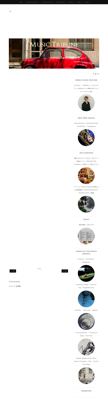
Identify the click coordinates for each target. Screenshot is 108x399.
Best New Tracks (47, 2)
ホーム (39, 268)
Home (21, 2)
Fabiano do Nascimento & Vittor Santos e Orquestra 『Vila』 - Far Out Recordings (86, 361)
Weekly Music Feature (32, 2)
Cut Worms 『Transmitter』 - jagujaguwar (86, 260)
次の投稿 (13, 271)
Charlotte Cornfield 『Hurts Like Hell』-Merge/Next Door (86, 286)
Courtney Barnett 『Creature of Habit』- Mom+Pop (86, 334)
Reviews (71, 2)
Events (79, 2)
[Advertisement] (54, 26)
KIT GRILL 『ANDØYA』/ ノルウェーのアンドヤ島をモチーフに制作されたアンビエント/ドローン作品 (86, 88)
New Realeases (60, 2)
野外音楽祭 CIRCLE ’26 (86, 225)
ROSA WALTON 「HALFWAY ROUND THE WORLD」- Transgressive (86, 125)
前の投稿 (65, 271)
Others (86, 2)
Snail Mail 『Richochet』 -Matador (86, 310)
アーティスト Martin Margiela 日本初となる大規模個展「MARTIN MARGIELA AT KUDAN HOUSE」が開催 (86, 190)
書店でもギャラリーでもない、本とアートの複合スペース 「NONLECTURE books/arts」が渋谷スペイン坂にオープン (86, 161)
